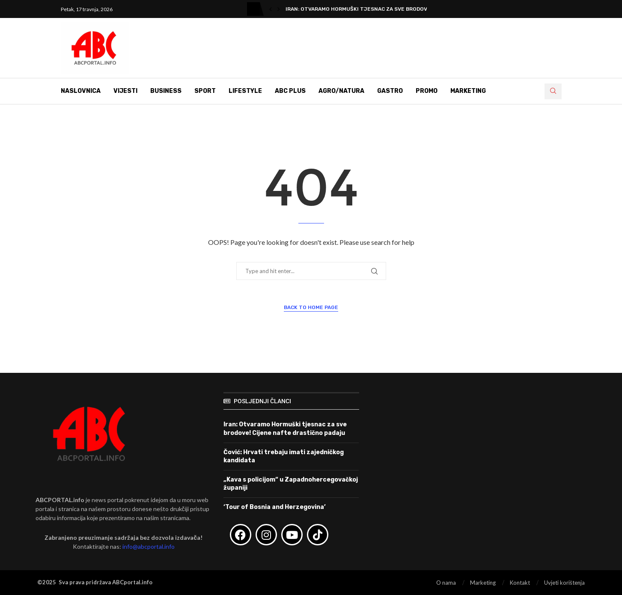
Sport (205, 91)
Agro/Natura (341, 91)
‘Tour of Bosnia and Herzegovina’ (274, 507)
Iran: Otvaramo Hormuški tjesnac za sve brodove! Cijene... (371, 9)
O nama (446, 582)
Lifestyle (245, 91)
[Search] (553, 91)
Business (166, 91)
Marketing (468, 91)
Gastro (390, 91)
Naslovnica (81, 91)
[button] (270, 9)
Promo (426, 91)
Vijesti (125, 91)
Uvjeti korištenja (564, 582)
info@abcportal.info (148, 546)
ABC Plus (290, 91)
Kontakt (520, 582)
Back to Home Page (311, 307)
